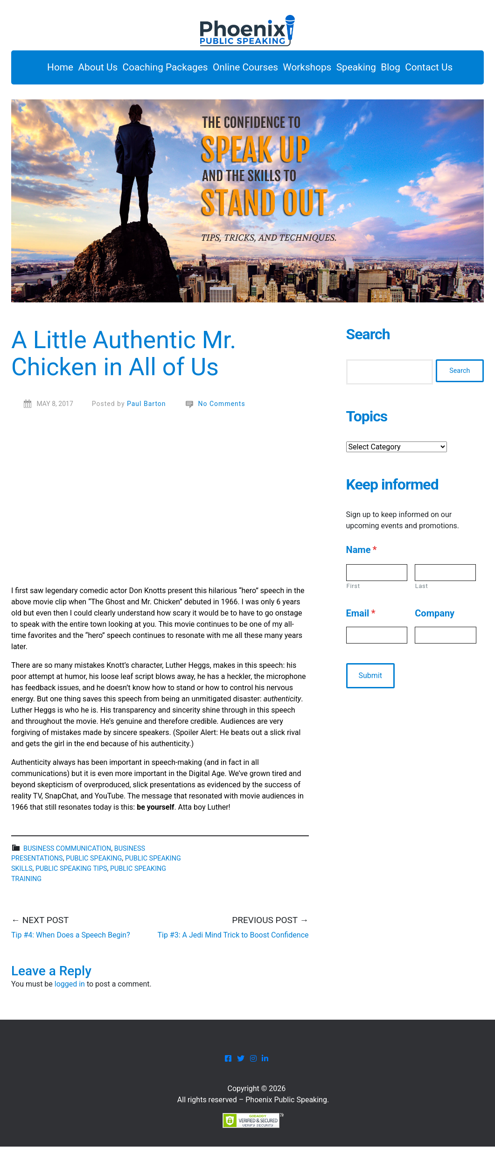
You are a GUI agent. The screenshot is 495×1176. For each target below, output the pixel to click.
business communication (67, 878)
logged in (70, 1013)
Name (361, 579)
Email (361, 642)
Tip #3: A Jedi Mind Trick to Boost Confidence (232, 963)
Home (39, 70)
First (353, 615)
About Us (86, 70)
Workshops (324, 70)
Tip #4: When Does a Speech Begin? (70, 963)
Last (421, 615)
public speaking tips (71, 898)
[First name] (376, 602)
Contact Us (50, 94)
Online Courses (253, 70)
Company (434, 642)
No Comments (221, 432)
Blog (428, 70)
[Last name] (445, 602)
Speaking (383, 70)
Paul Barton (146, 432)
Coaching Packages (163, 70)
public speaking (94, 888)
